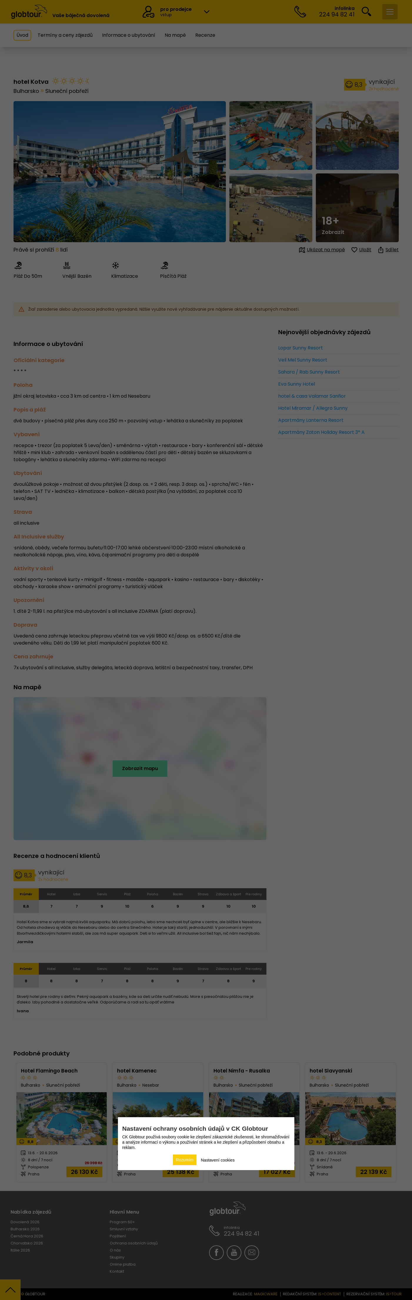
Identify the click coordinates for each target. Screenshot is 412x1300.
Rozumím (185, 1159)
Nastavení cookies (217, 1160)
